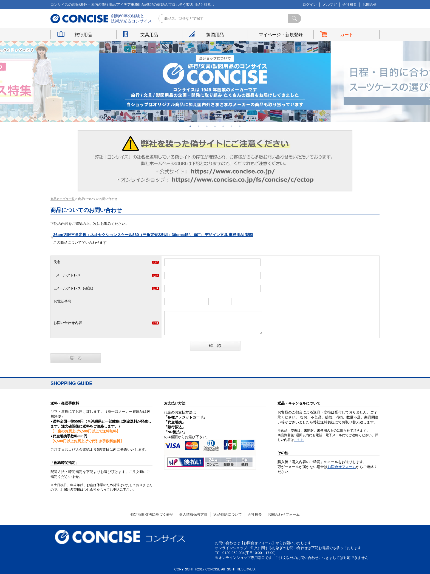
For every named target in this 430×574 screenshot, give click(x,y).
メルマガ (329, 4)
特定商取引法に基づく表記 (152, 514)
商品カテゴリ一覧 (62, 198)
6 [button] (231, 126)
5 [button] (223, 126)
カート (346, 34)
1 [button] (190, 126)
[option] (215, 81)
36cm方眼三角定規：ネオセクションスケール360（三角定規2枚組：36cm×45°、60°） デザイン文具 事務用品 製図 (153, 235)
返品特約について (227, 514)
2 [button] (198, 126)
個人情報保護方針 (193, 514)
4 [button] (215, 126)
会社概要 (350, 4)
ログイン (309, 4)
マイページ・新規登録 (281, 34)
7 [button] (239, 126)
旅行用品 (83, 34)
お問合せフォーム (341, 467)
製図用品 (215, 34)
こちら (299, 440)
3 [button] (207, 126)
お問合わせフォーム (284, 514)
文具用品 (149, 34)
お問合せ (370, 4)
